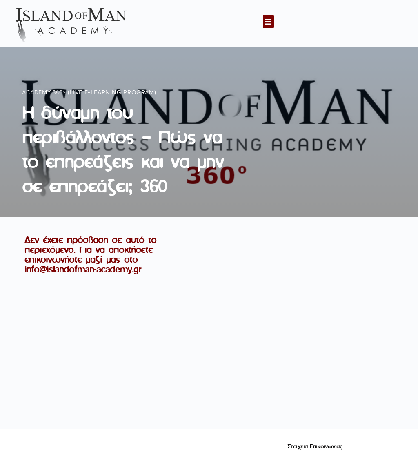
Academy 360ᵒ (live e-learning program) (89, 93)
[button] (268, 21)
